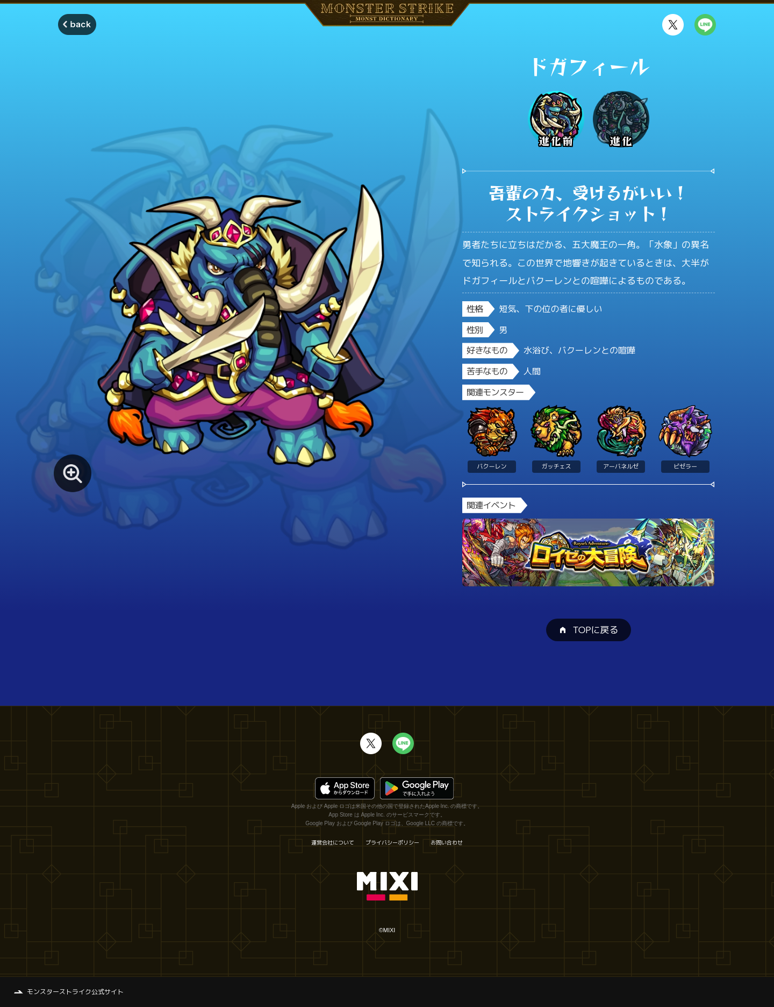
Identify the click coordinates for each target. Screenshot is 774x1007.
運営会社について (332, 842)
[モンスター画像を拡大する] (72, 473)
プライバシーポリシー (392, 842)
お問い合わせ (447, 842)
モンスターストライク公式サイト (75, 991)
